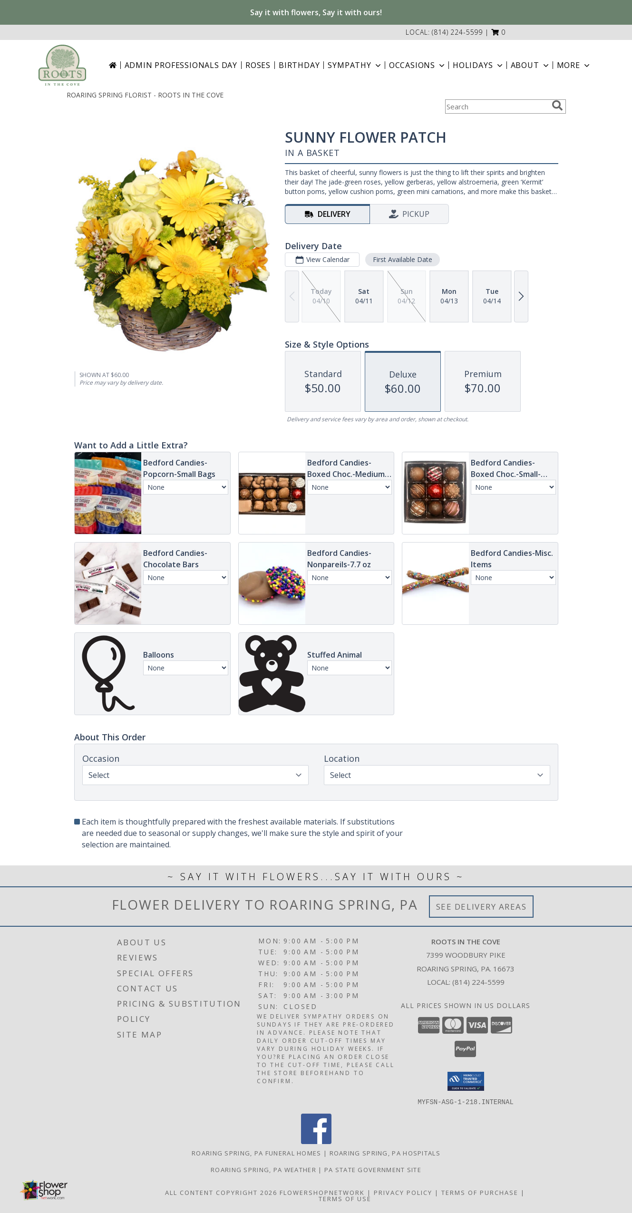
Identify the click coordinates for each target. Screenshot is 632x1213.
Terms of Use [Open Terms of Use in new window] (345, 1198)
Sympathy (355, 65)
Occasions (418, 65)
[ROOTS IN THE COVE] (62, 65)
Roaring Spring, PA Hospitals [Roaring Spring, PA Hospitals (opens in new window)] (385, 1152)
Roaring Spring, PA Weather (263, 1169)
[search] (557, 105)
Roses (258, 65)
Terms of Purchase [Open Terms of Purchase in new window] (479, 1192)
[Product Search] (496, 106)
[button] (498, 32)
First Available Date (402, 259)
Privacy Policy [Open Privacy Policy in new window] (403, 1192)
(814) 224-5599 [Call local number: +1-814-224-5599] (457, 32)
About (531, 65)
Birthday (299, 65)
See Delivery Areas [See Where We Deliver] (481, 906)
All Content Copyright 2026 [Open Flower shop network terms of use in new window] (221, 1192)
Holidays (478, 65)
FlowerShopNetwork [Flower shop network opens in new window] (322, 1192)
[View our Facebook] (316, 1140)
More (574, 65)
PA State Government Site (372, 1169)
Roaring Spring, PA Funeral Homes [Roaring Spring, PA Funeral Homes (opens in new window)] (256, 1152)
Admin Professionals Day (181, 65)
